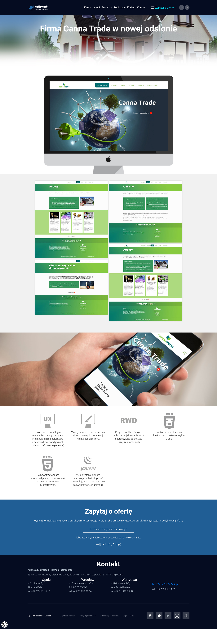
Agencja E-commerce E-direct (39, 616)
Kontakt (141, 7)
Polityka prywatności (88, 616)
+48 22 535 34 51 (123, 591)
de (187, 7)
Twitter (159, 615)
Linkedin (168, 615)
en (181, 7)
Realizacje (120, 7)
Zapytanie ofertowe (68, 616)
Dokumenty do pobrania (109, 616)
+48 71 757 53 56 (82, 591)
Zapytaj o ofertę (164, 7)
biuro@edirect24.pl (165, 584)
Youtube (186, 615)
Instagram (177, 615)
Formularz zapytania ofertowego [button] (108, 529)
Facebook (150, 615)
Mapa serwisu (128, 616)
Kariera (131, 7)
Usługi (96, 7)
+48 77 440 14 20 (108, 544)
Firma (87, 7)
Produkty (107, 7)
